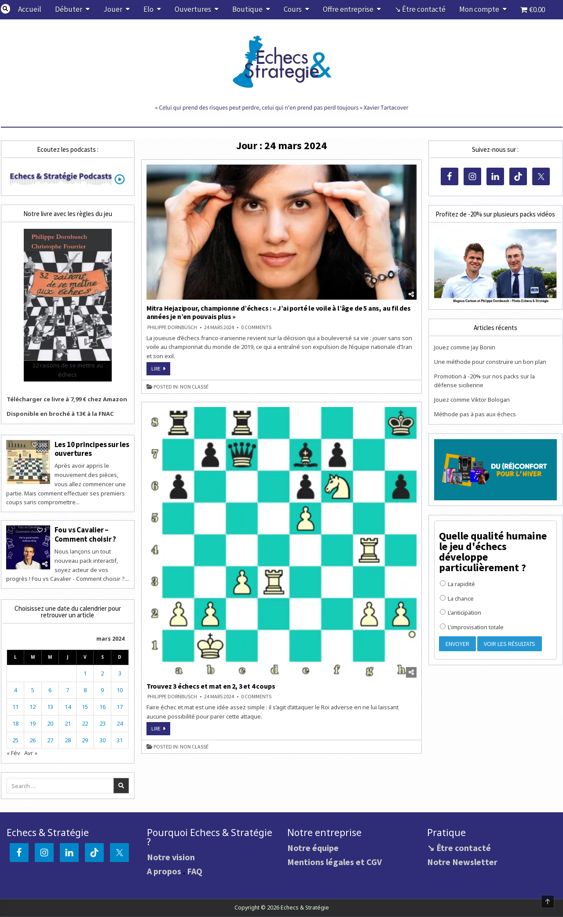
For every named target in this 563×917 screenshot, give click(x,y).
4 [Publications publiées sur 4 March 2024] (15, 690)
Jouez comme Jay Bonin (464, 347)
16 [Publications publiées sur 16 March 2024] (102, 707)
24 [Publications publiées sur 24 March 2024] (120, 723)
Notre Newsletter (462, 861)
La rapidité (457, 584)
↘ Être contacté (420, 9)
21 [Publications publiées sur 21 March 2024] (68, 723)
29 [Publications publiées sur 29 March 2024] (85, 740)
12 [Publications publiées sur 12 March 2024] (32, 707)
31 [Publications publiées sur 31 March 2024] (120, 740)
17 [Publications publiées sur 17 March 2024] (120, 707)
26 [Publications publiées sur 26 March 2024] (32, 740)
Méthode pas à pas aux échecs (475, 414)
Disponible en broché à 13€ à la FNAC (60, 414)
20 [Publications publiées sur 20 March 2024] (50, 723)
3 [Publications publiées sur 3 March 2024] (119, 673)
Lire (160, 370)
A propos (164, 871)
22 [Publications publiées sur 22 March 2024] (85, 723)
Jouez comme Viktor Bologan (472, 399)
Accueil (29, 9)
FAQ (194, 871)
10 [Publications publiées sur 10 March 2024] (120, 690)
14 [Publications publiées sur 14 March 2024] (68, 707)
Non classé (194, 386)
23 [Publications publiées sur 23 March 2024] (102, 723)
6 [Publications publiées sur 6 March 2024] (49, 690)
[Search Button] (6, 9)
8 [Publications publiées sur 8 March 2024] (85, 690)
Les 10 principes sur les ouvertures (92, 449)
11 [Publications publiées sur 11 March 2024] (15, 707)
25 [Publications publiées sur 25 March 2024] (15, 740)
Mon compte (479, 9)
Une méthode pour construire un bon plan (490, 362)
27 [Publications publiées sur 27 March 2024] (50, 740)
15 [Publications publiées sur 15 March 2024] (85, 707)
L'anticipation (460, 612)
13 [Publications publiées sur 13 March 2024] (50, 707)
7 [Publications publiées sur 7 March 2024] (67, 690)
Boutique (247, 9)
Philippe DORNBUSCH (172, 327)
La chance (457, 598)
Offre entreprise (348, 9)
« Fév (13, 753)
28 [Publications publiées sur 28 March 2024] (68, 740)
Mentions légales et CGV (334, 861)
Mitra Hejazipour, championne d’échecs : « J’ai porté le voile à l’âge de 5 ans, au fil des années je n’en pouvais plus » (278, 312)
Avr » (30, 753)
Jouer (112, 9)
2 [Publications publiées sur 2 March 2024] (102, 673)
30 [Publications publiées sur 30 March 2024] (102, 740)
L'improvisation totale (472, 627)
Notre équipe (313, 847)
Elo (148, 9)
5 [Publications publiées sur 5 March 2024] (32, 690)
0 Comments (256, 327)
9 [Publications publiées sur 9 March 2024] (102, 690)
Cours (293, 9)
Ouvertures (193, 9)
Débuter (68, 9)
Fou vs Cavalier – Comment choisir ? (86, 534)
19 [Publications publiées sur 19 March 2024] (32, 723)
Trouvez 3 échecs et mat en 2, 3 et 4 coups (210, 686)
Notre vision (171, 856)
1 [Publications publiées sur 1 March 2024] (85, 673)
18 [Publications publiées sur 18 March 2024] (15, 723)
